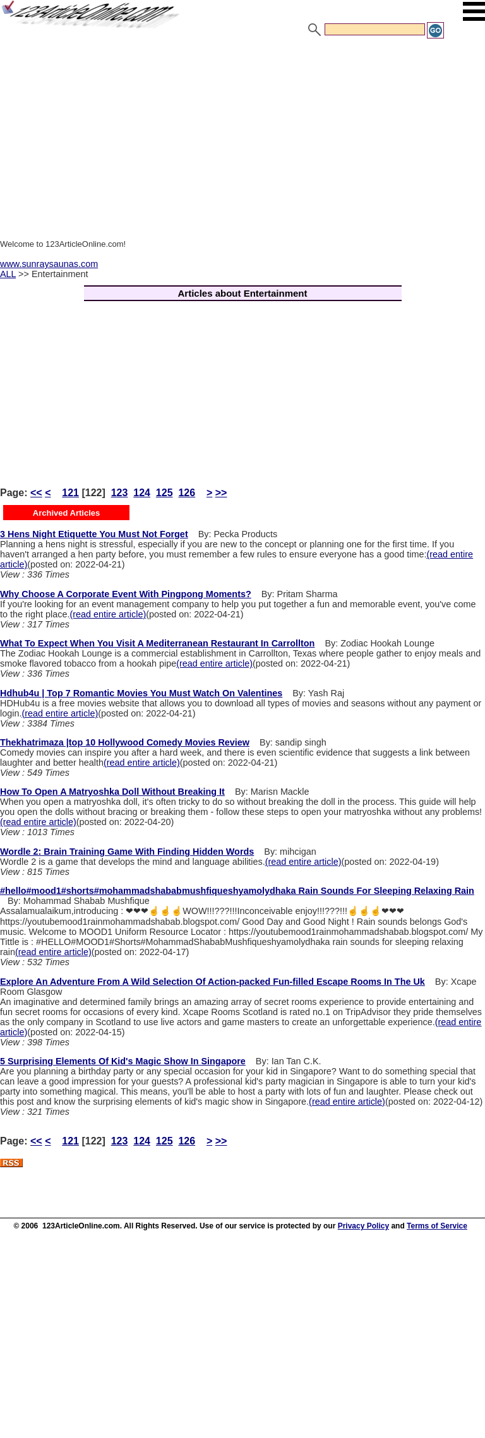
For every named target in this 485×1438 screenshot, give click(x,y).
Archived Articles (66, 513)
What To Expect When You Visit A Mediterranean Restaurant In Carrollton (157, 643)
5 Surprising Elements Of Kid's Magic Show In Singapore (123, 1061)
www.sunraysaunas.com (49, 264)
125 (164, 492)
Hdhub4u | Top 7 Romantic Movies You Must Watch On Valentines (141, 693)
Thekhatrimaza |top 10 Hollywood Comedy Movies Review (124, 742)
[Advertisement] (242, 134)
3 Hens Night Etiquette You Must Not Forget (94, 534)
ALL (8, 274)
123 (119, 492)
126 (186, 492)
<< (36, 492)
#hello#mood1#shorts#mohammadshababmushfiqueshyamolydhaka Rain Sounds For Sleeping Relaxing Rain (237, 891)
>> (221, 492)
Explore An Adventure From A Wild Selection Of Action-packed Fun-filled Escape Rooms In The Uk (212, 982)
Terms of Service (437, 1225)
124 (141, 492)
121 (70, 492)
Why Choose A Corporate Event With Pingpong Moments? (125, 594)
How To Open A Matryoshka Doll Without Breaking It (112, 792)
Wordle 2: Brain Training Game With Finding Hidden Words (127, 852)
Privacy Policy (363, 1225)
